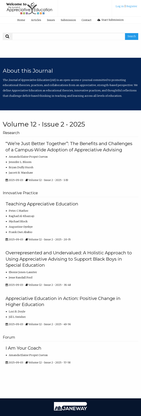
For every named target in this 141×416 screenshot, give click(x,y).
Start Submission (110, 20)
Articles (36, 20)
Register (131, 6)
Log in (120, 6)
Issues (51, 20)
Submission (68, 20)
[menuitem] (126, 8)
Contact (86, 20)
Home (21, 20)
